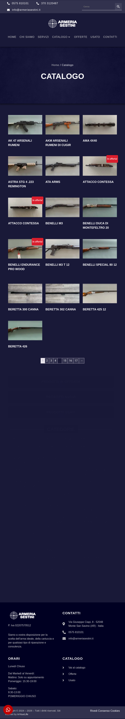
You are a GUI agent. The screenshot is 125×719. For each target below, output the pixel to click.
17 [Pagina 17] (76, 360)
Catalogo (61, 37)
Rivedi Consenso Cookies (105, 711)
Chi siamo (27, 37)
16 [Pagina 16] (70, 360)
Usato (95, 37)
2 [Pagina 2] (47, 360)
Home (12, 37)
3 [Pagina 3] (51, 360)
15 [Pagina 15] (64, 360)
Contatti (110, 37)
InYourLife (22, 714)
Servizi (43, 37)
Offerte (80, 37)
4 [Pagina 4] (55, 360)
